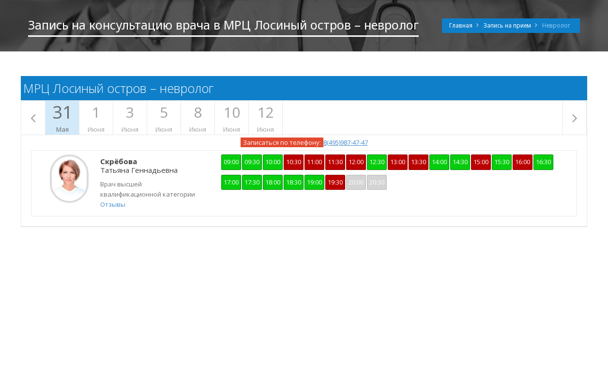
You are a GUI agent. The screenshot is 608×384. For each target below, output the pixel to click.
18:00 (272, 182)
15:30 (501, 161)
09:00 (231, 161)
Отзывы (112, 204)
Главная (460, 25)
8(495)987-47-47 (345, 142)
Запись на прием (507, 25)
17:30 (251, 182)
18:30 (293, 182)
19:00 (314, 182)
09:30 (251, 161)
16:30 (543, 161)
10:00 (272, 161)
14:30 (460, 161)
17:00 (231, 182)
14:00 (439, 161)
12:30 (376, 161)
